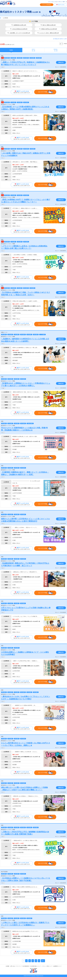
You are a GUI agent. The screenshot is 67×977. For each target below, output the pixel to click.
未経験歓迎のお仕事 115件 (19, 25)
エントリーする (45, 92)
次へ (43, 960)
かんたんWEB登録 (47, 4)
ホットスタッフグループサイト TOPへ (57, 1)
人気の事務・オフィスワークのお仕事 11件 (20, 32)
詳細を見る (61, 62)
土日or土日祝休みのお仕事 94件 (19, 29)
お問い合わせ (12, 966)
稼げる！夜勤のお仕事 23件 (49, 25)
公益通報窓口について (57, 966)
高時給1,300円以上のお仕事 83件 (49, 29)
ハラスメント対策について (47, 966)
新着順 (11, 50)
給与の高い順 (33, 50)
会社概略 (7, 966)
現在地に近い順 (56, 50)
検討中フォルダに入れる (22, 92)
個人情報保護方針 (26, 966)
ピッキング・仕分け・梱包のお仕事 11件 (49, 32)
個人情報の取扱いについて (35, 966)
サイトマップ (19, 966)
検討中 (60, 4)
